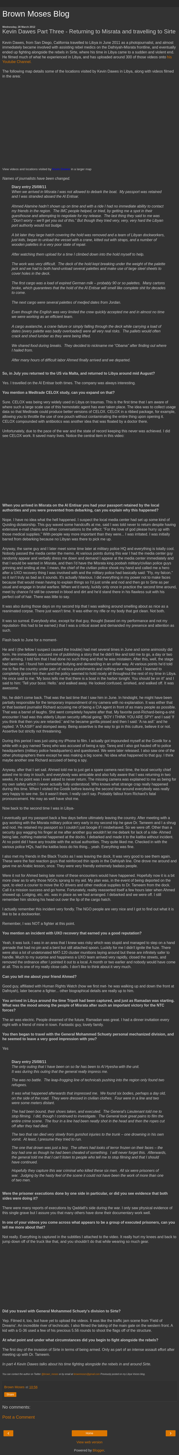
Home (89, 1433)
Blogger (98, 1450)
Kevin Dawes (61, 169)
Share (10, 1394)
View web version (89, 1442)
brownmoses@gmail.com (87, 1374)
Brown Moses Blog (35, 13)
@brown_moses (49, 1374)
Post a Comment (18, 1417)
